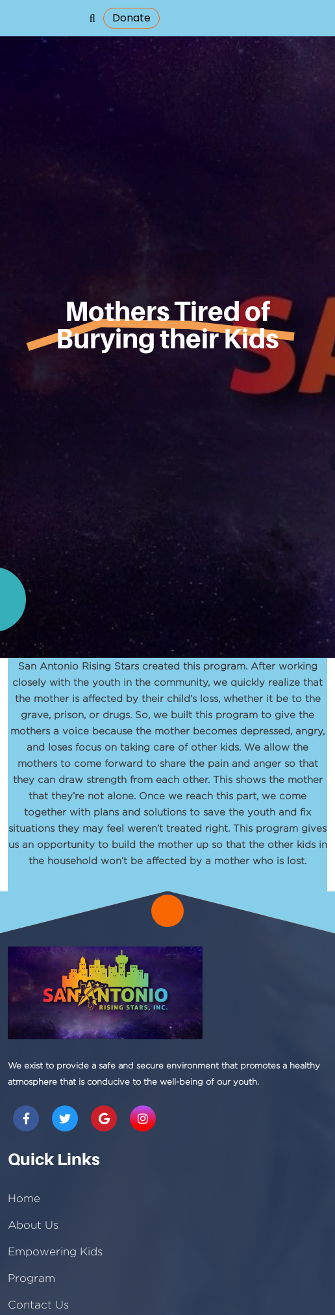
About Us (33, 1225)
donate (131, 17)
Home (24, 1198)
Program (31, 1278)
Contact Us (38, 1304)
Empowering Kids (55, 1251)
